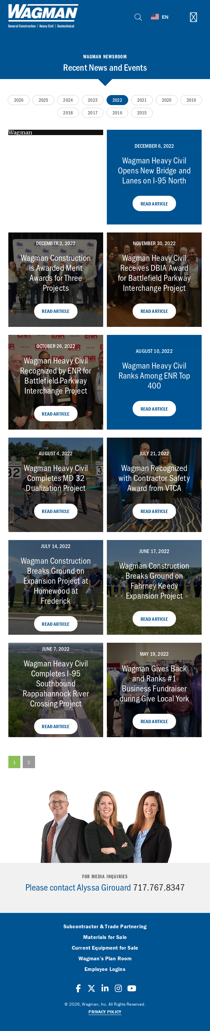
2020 (167, 100)
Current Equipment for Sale (105, 948)
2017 (92, 112)
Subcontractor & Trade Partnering (105, 927)
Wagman (20, 132)
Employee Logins (104, 969)
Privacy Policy (104, 1012)
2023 (92, 100)
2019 (191, 100)
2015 (142, 112)
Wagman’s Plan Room (105, 959)
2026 (19, 100)
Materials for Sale (105, 937)
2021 (142, 100)
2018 (68, 112)
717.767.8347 (159, 887)
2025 (43, 100)
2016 (117, 112)
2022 (117, 100)
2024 (68, 100)
